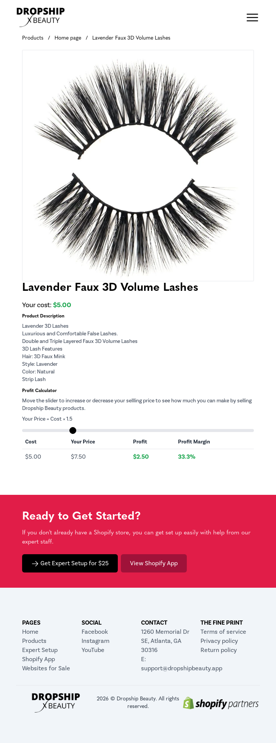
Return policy (219, 650)
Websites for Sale (46, 668)
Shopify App (38, 659)
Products (32, 38)
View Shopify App (154, 563)
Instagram (95, 640)
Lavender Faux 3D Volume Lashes (131, 38)
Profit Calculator (39, 391)
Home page (68, 38)
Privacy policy (219, 640)
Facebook (95, 631)
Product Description (43, 316)
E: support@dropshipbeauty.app (167, 663)
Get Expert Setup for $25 (70, 564)
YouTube (93, 650)
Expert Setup (40, 650)
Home (30, 631)
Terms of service (223, 631)
